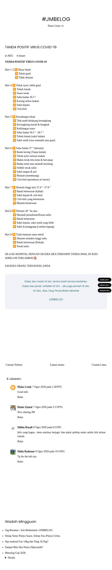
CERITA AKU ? (104, 285)
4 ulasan (20, 55)
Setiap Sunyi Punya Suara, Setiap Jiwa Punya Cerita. (32, 535)
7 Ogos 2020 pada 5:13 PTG (48, 407)
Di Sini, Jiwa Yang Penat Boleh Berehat (56, 290)
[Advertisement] (56, 332)
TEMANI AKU (105, 290)
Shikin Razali (25, 427)
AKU (10, 55)
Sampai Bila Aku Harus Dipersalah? (24, 547)
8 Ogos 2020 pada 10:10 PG (50, 451)
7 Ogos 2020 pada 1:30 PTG (47, 386)
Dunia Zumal (24, 407)
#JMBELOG (56, 19)
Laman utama (57, 364)
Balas (20, 397)
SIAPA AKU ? (104, 279)
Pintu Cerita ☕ (56, 25)
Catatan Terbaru (14, 364)
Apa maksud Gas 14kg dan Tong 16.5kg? (26, 541)
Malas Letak (24, 386)
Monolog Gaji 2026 (15, 552)
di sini (48, 281)
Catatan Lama (99, 364)
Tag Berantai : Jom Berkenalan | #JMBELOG (29, 530)
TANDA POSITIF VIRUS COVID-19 (30, 47)
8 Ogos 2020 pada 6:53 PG (47, 427)
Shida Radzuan (26, 451)
